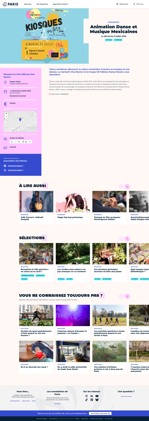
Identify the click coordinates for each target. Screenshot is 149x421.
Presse (77, 418)
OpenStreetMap (29, 131)
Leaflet (20, 131)
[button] (20, 119)
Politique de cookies (96, 418)
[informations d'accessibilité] (21, 141)
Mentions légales (42, 418)
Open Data (84, 418)
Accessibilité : (61, 418)
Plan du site (108, 418)
